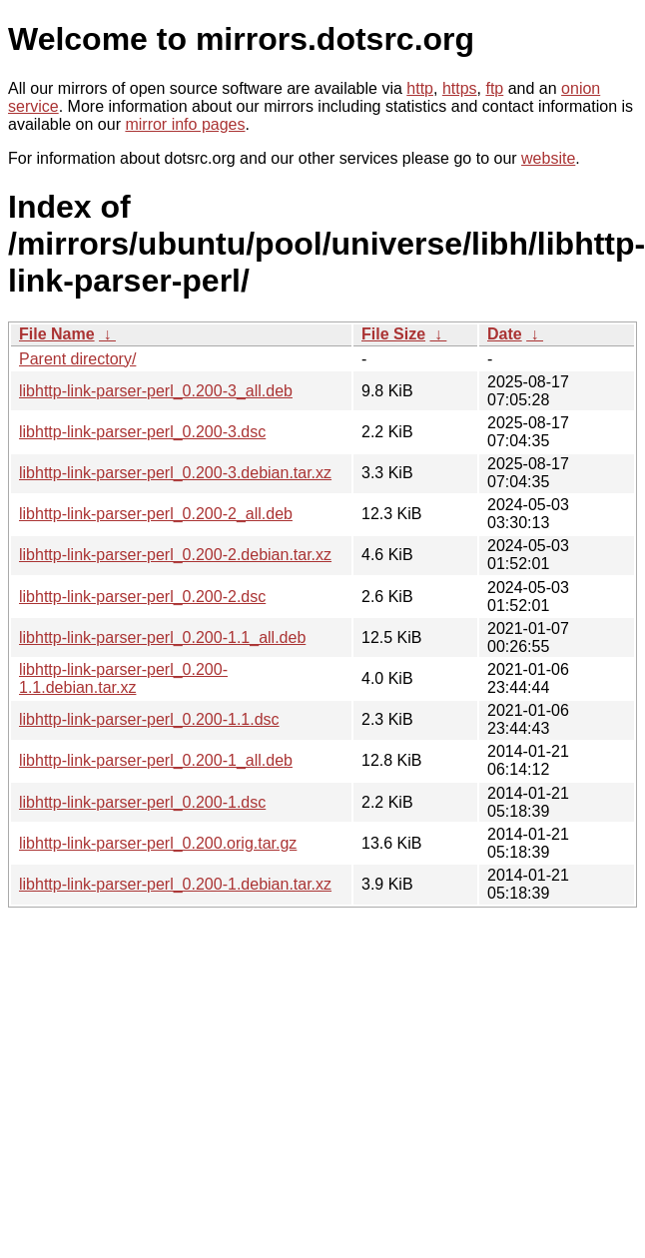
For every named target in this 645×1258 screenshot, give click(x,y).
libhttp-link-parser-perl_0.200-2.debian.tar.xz (175, 554)
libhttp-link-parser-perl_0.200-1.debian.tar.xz (175, 884)
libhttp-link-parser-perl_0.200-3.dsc (142, 431)
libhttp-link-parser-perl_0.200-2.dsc (142, 596)
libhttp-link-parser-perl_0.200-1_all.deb (156, 760)
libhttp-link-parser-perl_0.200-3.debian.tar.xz (175, 472)
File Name (57, 333)
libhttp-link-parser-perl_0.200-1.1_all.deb (162, 637)
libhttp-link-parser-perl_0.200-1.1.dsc (149, 719)
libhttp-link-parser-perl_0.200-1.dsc (142, 802)
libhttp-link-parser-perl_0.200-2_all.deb (156, 513)
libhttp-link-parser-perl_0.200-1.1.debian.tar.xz (123, 678)
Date (504, 333)
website (548, 158)
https (459, 88)
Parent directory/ (77, 358)
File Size (393, 333)
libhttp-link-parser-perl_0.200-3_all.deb (156, 390)
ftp (494, 88)
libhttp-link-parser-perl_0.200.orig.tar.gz (158, 843)
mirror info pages (185, 124)
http (419, 88)
